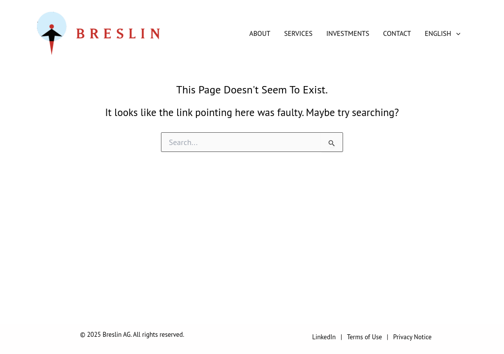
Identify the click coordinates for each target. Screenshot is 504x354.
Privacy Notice (412, 337)
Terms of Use (364, 337)
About (260, 33)
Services (298, 33)
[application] (455, 33)
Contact (397, 33)
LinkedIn (324, 337)
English (442, 33)
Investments (347, 33)
